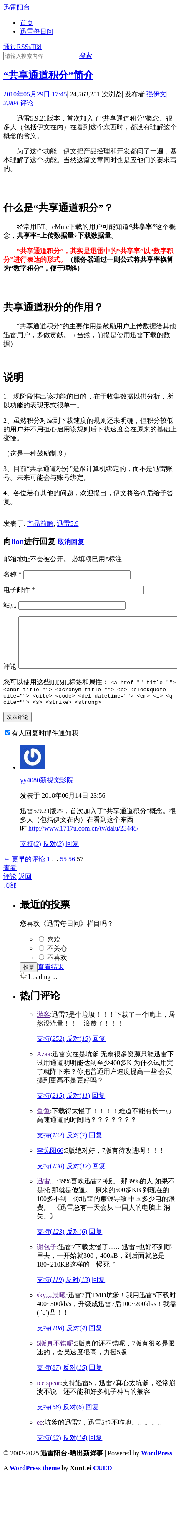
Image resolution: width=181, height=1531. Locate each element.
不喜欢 (57, 977)
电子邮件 (19, 589)
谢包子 (47, 1266)
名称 (12, 574)
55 (63, 879)
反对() (53, 863)
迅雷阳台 (16, 7)
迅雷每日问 (36, 31)
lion (17, 541)
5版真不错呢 (55, 1363)
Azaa (43, 1073)
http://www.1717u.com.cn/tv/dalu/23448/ (83, 848)
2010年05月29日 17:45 (35, 94)
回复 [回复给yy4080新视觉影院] (72, 863)
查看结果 (51, 986)
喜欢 (53, 959)
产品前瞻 (40, 523)
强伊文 (156, 94)
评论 (18, 102)
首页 (26, 22)
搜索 (85, 55)
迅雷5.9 (67, 523)
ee (40, 1442)
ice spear (48, 1402)
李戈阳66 (50, 1170)
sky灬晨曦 (51, 1315)
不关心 (57, 968)
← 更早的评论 (24, 879)
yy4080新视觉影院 (46, 800)
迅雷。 (47, 1201)
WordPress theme (35, 1488)
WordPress (156, 1473)
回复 (99, 1058)
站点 (10, 605)
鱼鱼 (43, 1130)
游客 (43, 1034)
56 (71, 879)
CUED (102, 1488)
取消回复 (71, 541)
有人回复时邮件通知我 (45, 753)
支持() (30, 863)
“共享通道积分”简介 (48, 75)
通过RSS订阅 (22, 46)
